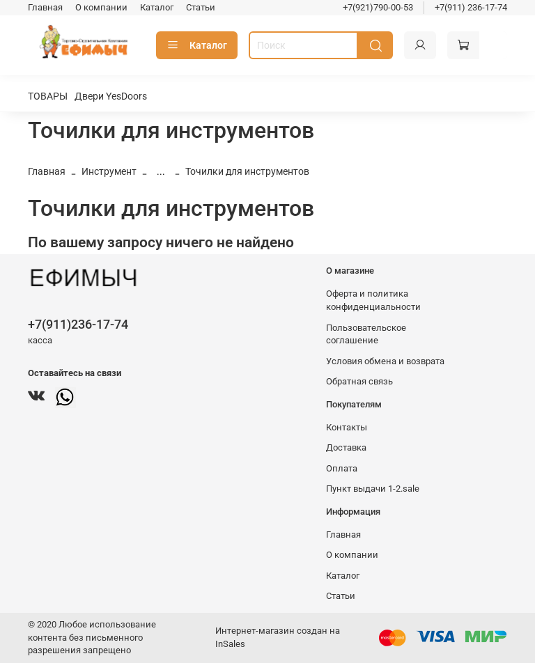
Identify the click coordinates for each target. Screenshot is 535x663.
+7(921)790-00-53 (378, 7)
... (161, 171)
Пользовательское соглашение (366, 334)
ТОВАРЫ (48, 96)
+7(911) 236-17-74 (471, 7)
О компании (101, 7)
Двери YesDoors (111, 96)
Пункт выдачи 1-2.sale (372, 488)
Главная (45, 7)
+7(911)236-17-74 (78, 324)
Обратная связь (359, 381)
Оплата (341, 468)
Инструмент (109, 171)
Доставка (346, 447)
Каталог (156, 7)
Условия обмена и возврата (385, 361)
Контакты (346, 427)
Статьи (200, 7)
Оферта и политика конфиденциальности (373, 300)
